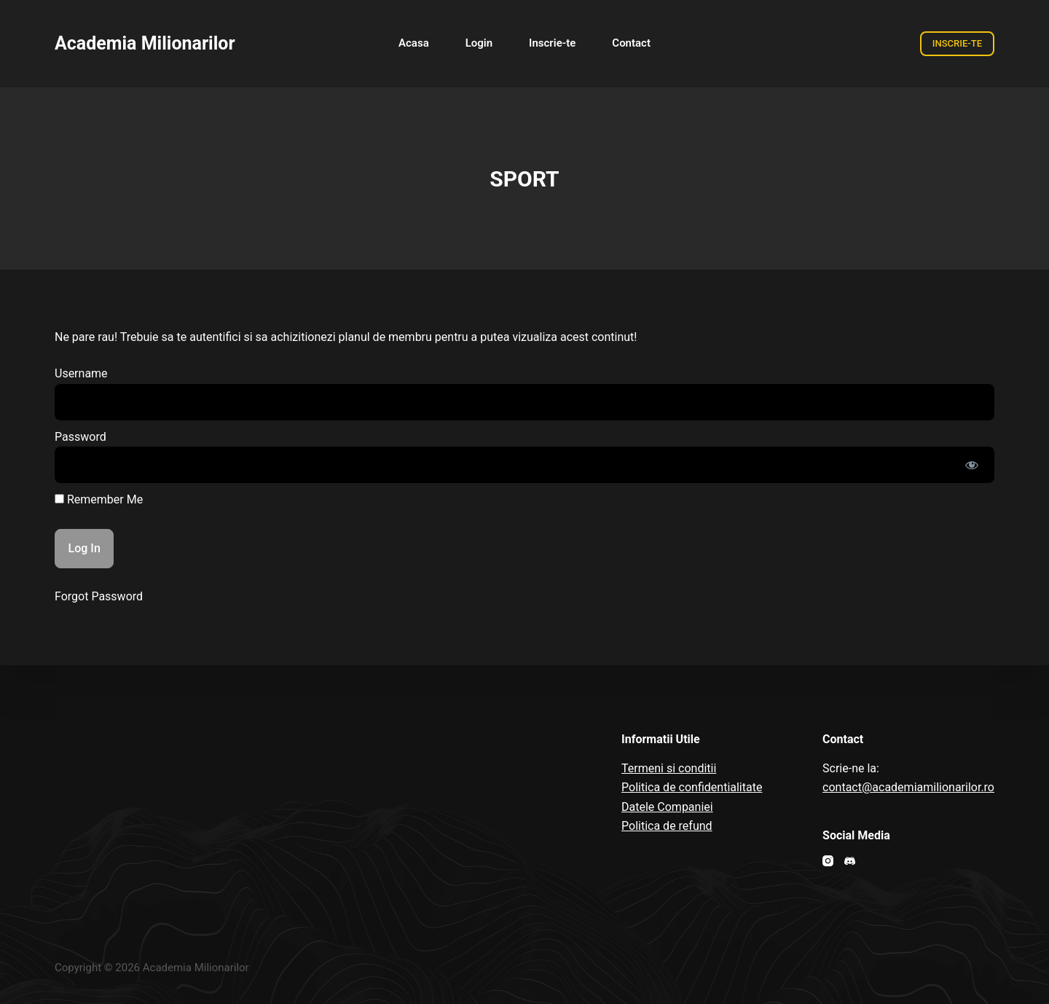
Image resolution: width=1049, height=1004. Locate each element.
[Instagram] (827, 860)
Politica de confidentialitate (691, 787)
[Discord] (849, 860)
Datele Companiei (667, 807)
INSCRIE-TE (957, 43)
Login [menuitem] (478, 43)
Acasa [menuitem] (413, 43)
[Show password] (971, 465)
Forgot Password (99, 596)
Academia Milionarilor (145, 43)
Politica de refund (666, 826)
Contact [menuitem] (631, 43)
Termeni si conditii (668, 768)
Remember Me (99, 499)
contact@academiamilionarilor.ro (908, 787)
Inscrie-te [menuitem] (552, 43)
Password (80, 437)
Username (81, 373)
